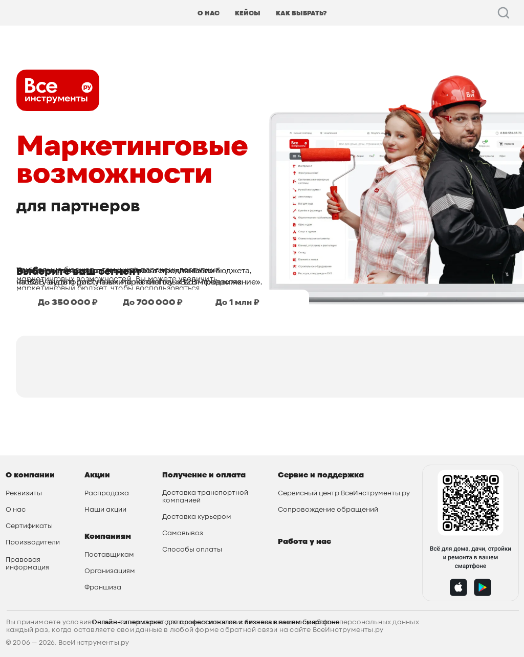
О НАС (209, 13)
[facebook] (503, 12)
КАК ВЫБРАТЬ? (301, 13)
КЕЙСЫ (247, 13)
